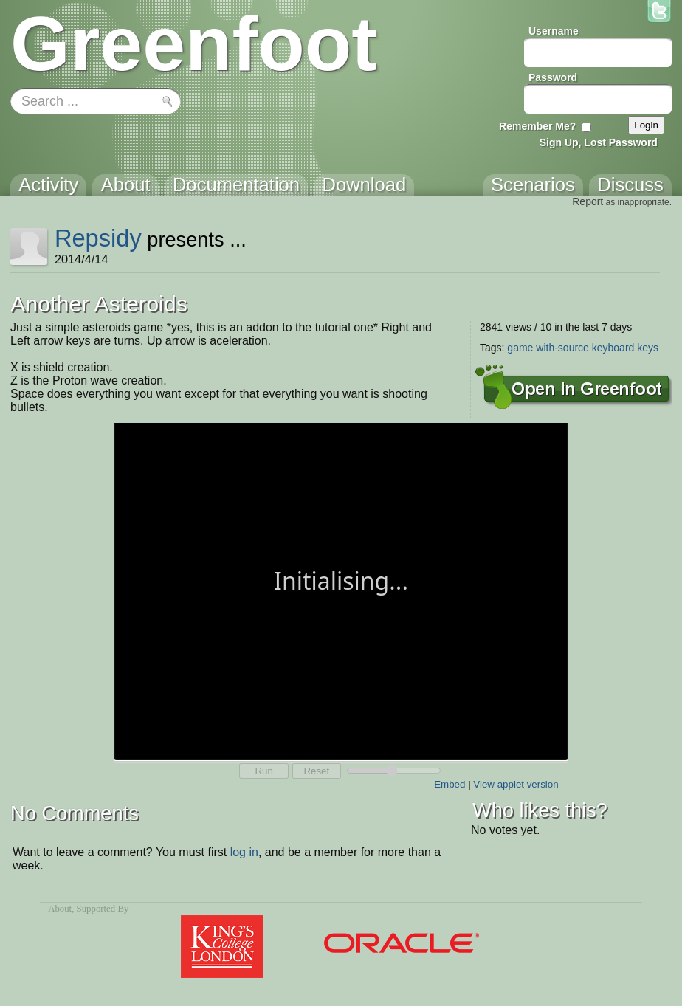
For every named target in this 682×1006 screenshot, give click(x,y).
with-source (562, 348)
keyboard (613, 348)
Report (587, 201)
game (520, 348)
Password (552, 77)
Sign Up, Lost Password (599, 142)
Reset (316, 770)
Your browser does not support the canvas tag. (341, 590)
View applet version (515, 784)
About (60, 908)
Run (263, 770)
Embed (449, 784)
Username (553, 31)
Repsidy (98, 238)
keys (647, 348)
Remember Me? (537, 126)
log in (244, 852)
